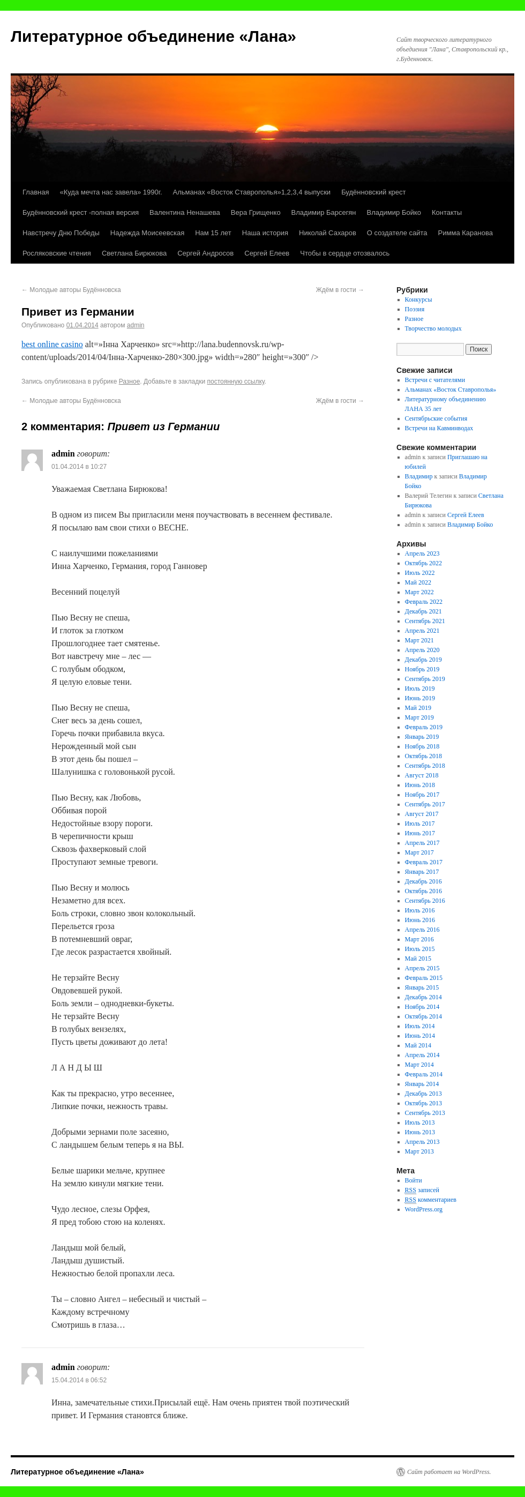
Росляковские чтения (56, 253)
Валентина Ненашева (184, 212)
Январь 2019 (422, 736)
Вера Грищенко (256, 212)
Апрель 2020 (422, 650)
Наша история (265, 233)
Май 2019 (418, 708)
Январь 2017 (422, 871)
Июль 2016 (420, 910)
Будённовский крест (373, 192)
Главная (35, 192)
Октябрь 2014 (423, 1016)
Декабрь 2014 (423, 997)
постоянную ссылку (235, 381)
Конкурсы (418, 299)
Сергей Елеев (266, 253)
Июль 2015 (420, 949)
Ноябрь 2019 (422, 669)
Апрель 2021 (422, 630)
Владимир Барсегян (323, 212)
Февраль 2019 (423, 727)
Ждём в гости (340, 290)
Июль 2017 (420, 823)
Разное (129, 381)
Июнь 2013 (420, 1132)
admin (136, 325)
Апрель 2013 (422, 1142)
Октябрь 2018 (423, 756)
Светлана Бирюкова (134, 253)
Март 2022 (419, 592)
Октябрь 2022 (423, 563)
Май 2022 (418, 582)
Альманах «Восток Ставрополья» (451, 389)
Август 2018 (422, 775)
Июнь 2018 (420, 785)
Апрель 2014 (422, 1055)
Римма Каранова (465, 233)
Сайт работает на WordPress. (449, 1472)
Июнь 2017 (420, 833)
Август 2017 (422, 814)
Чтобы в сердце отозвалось (344, 253)
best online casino (52, 344)
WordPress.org (423, 1209)
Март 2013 (419, 1151)
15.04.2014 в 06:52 (79, 1380)
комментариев (430, 1200)
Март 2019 (419, 717)
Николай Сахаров (327, 233)
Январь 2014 (422, 1084)
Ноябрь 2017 (422, 794)
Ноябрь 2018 (422, 746)
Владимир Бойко (394, 212)
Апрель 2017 (422, 843)
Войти (413, 1180)
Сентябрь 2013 (425, 1113)
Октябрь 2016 (423, 891)
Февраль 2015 (423, 978)
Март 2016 (419, 939)
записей (422, 1190)
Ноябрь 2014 (422, 1007)
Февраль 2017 (423, 862)
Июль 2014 (420, 1026)
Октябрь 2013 (423, 1103)
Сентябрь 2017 (425, 804)
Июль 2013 (420, 1122)
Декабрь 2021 (423, 611)
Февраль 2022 (423, 601)
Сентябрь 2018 (425, 765)
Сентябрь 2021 (425, 621)
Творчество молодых (433, 328)
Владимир (419, 476)
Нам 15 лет (213, 233)
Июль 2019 (420, 688)
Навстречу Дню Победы (61, 233)
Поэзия (415, 309)
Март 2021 (419, 640)
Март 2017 (419, 852)
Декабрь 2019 (423, 659)
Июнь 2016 (420, 920)
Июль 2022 (420, 573)
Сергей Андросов (205, 253)
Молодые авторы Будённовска (71, 290)
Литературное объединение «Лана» (153, 36)
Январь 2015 (422, 987)
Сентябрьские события (436, 418)
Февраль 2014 (423, 1074)
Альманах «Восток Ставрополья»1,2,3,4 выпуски (252, 192)
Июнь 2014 (420, 1035)
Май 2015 (418, 958)
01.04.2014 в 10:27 (79, 466)
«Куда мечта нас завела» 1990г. (110, 192)
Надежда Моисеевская (147, 233)
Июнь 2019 (420, 698)
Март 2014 (419, 1064)
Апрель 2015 (422, 968)
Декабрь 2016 (423, 881)
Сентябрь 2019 (425, 679)
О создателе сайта (397, 233)
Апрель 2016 (422, 929)
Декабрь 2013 (423, 1093)
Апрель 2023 (422, 553)
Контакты (447, 212)
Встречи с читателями (435, 380)
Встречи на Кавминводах (439, 428)
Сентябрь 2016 (425, 900)
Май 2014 (418, 1045)
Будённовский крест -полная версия (80, 212)
